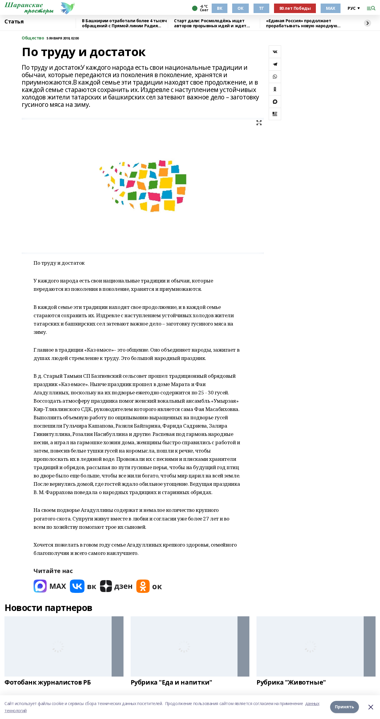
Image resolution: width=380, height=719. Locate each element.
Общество (33, 38)
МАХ (330, 8)
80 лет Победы (295, 8)
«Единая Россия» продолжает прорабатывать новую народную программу (301, 23)
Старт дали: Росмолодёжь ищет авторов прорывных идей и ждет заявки (210, 23)
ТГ (261, 8)
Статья (13, 21)
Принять (344, 707)
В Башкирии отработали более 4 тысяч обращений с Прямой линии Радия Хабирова (124, 23)
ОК (240, 8)
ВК (219, 8)
